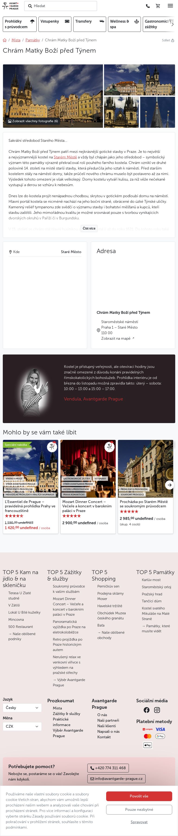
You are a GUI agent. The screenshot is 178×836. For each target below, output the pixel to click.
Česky (11, 708)
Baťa (101, 625)
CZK (9, 726)
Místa (57, 708)
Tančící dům (152, 601)
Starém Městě (65, 157)
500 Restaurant (20, 627)
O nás (102, 715)
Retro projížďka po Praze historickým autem (67, 644)
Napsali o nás (108, 731)
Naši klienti (106, 726)
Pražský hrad (152, 594)
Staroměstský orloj (156, 587)
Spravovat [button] (139, 822)
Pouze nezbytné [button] (139, 809)
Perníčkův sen (108, 586)
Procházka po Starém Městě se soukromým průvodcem (144, 504)
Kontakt (104, 737)
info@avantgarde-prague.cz (116, 778)
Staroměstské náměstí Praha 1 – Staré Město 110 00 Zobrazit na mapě (119, 330)
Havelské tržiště (109, 606)
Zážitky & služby (66, 714)
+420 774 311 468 (108, 768)
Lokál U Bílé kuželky (24, 612)
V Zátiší (14, 605)
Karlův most (151, 580)
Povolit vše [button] (139, 796)
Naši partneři (108, 720)
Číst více (89, 228)
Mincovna (16, 620)
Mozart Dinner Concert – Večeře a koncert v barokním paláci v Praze (87, 506)
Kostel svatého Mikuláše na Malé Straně (155, 613)
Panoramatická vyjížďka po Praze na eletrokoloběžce (69, 627)
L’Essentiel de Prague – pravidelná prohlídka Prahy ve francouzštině (30, 506)
